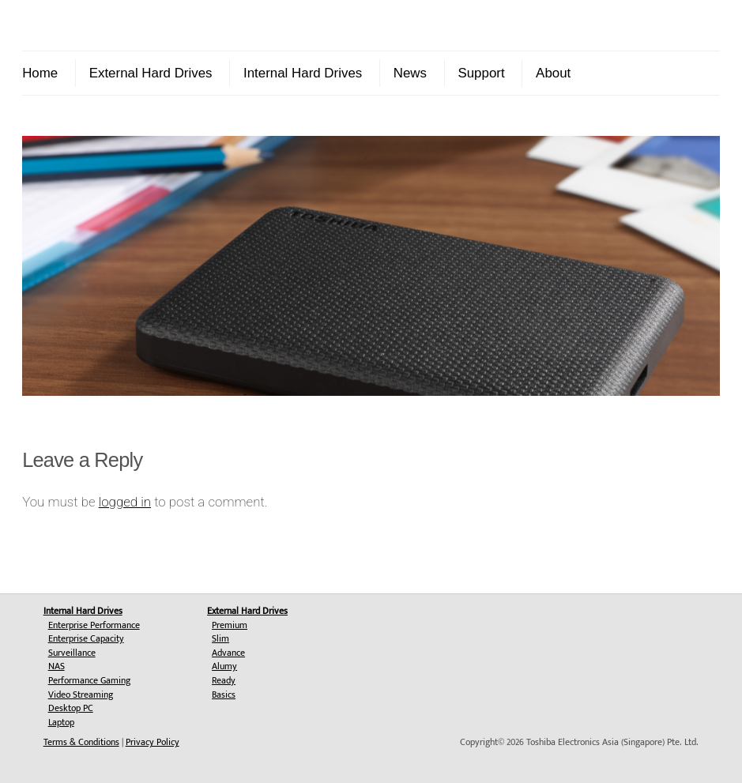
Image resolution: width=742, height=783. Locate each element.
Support (481, 73)
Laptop (61, 722)
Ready (223, 680)
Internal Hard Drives (302, 73)
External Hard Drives (151, 73)
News (410, 73)
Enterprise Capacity (86, 638)
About (553, 73)
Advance (228, 653)
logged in (125, 502)
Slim (220, 638)
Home (40, 73)
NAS (56, 666)
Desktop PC (70, 708)
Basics (223, 694)
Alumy (224, 666)
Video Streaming (80, 694)
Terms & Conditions (81, 742)
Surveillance (72, 653)
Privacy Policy (152, 742)
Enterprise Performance (94, 625)
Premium (229, 625)
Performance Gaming (89, 680)
